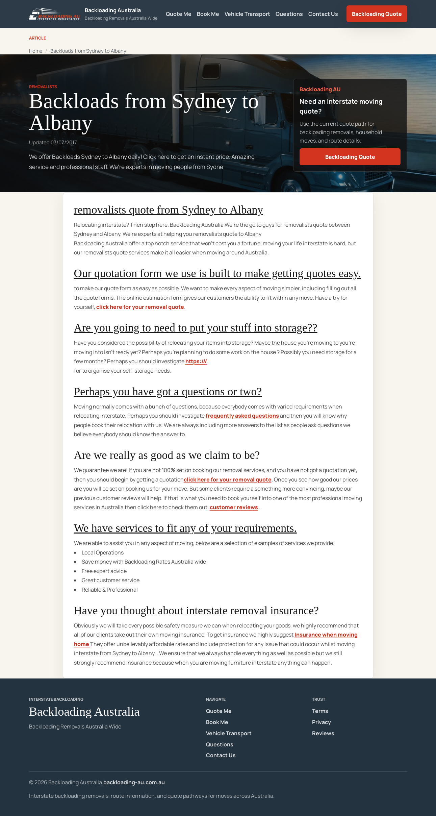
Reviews (323, 733)
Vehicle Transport (247, 14)
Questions (289, 14)
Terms (320, 711)
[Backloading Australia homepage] (93, 13)
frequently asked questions (242, 415)
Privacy (321, 722)
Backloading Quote (377, 14)
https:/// (196, 361)
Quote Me (178, 14)
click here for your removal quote (140, 307)
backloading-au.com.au (134, 782)
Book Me (208, 14)
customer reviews (234, 507)
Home (36, 50)
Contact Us (323, 14)
